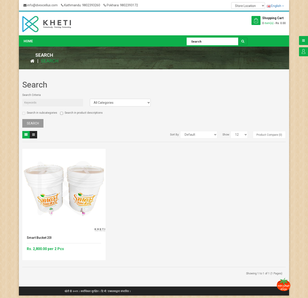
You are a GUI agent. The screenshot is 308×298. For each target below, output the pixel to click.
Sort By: (174, 134)
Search (50, 61)
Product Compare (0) (269, 134)
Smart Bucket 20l (39, 237)
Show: (226, 134)
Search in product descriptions (81, 113)
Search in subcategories (39, 113)
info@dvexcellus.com (40, 5)
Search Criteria (31, 95)
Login (303, 51)
